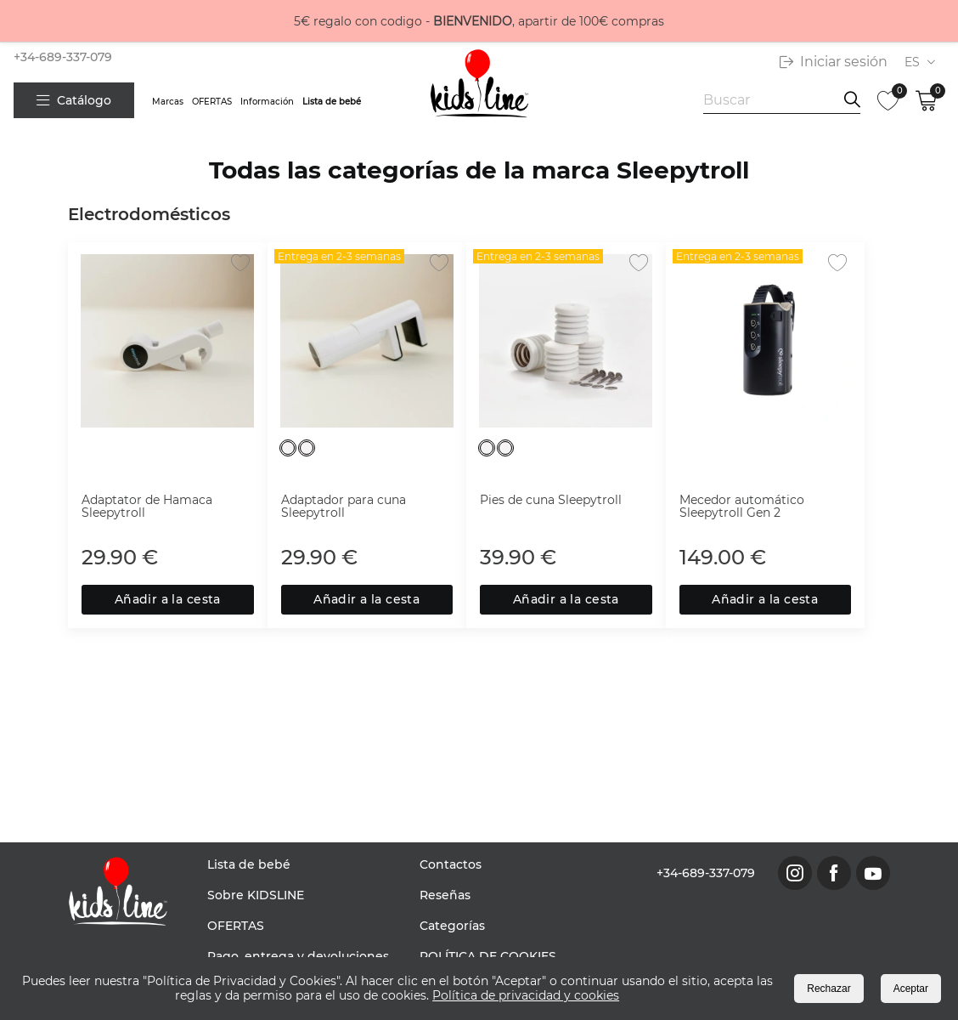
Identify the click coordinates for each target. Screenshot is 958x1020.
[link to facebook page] (834, 873)
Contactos (451, 864)
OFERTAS (212, 101)
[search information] (851, 100)
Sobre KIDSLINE (255, 895)
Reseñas (445, 895)
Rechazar (828, 988)
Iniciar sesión (834, 62)
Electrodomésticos (149, 214)
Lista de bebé (331, 101)
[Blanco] (288, 448)
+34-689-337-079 (63, 57)
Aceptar (910, 988)
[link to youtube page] (873, 873)
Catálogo (74, 100)
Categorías (452, 925)
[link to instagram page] (795, 873)
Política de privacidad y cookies (525, 995)
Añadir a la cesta (168, 599)
